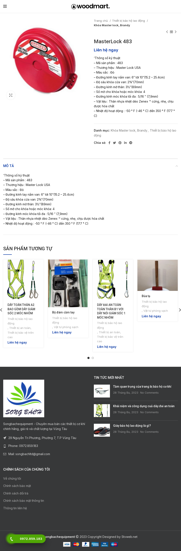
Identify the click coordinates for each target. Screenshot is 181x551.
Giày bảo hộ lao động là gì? (132, 425)
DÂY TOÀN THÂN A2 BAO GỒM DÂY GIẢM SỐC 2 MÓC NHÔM (21, 309)
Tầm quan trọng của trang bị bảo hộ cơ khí (142, 386)
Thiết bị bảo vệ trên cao (21, 335)
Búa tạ (146, 296)
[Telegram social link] (131, 143)
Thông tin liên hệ (15, 508)
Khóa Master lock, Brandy (112, 25)
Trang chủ (101, 20)
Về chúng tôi (12, 478)
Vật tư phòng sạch (66, 327)
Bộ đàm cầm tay (63, 312)
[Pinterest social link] (120, 143)
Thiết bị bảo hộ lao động (129, 20)
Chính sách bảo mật (17, 486)
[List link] (45, 446)
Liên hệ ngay (106, 50)
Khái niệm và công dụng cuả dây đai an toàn (144, 406)
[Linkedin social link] (125, 143)
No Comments (149, 392)
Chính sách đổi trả (15, 493)
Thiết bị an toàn (19, 328)
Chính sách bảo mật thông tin (23, 500)
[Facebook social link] (109, 143)
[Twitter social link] (114, 143)
